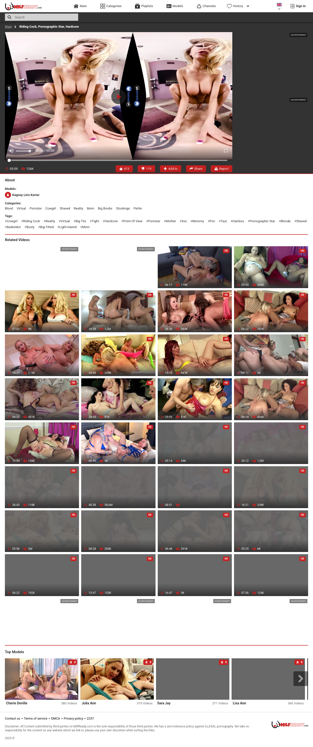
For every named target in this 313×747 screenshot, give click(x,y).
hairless (238, 221)
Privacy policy (73, 718)
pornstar (36, 208)
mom (90, 208)
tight (95, 221)
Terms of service (35, 718)
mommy (198, 221)
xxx (184, 221)
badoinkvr (14, 227)
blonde (286, 221)
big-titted (47, 227)
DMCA (55, 718)
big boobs (105, 208)
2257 (90, 718)
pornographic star (262, 221)
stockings (123, 208)
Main (8, 26)
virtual (21, 208)
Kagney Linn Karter (22, 195)
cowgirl (50, 208)
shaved (65, 208)
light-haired (68, 227)
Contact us (12, 718)
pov (212, 221)
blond (9, 208)
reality (78, 208)
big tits (81, 221)
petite (138, 208)
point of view (132, 221)
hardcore (111, 221)
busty (30, 227)
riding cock (31, 221)
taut (224, 221)
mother (171, 221)
